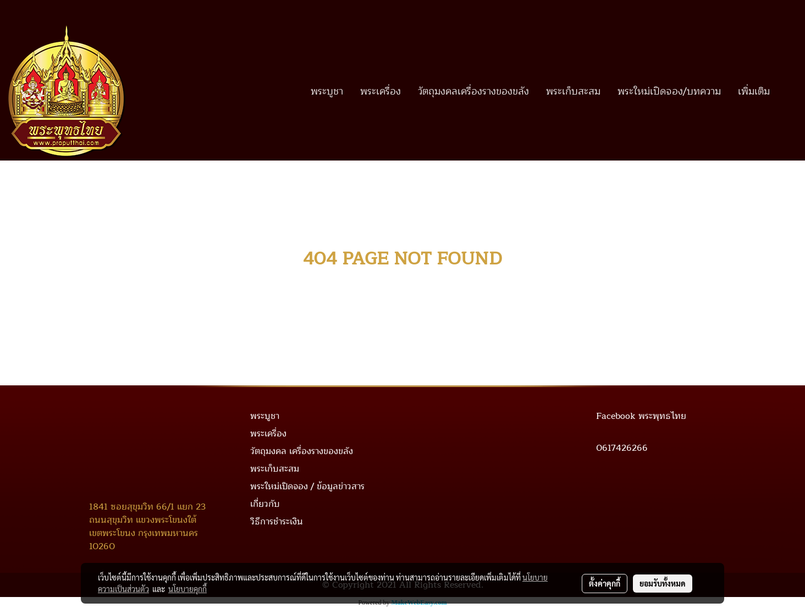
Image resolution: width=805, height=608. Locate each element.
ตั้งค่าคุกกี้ (604, 583)
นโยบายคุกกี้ (187, 589)
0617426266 (622, 448)
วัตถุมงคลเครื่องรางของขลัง (473, 91)
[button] (788, 91)
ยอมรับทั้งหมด (662, 583)
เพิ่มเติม (754, 91)
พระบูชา (327, 91)
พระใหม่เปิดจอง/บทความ (669, 91)
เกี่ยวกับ (265, 504)
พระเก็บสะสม (573, 91)
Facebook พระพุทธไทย (641, 416)
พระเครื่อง (380, 91)
